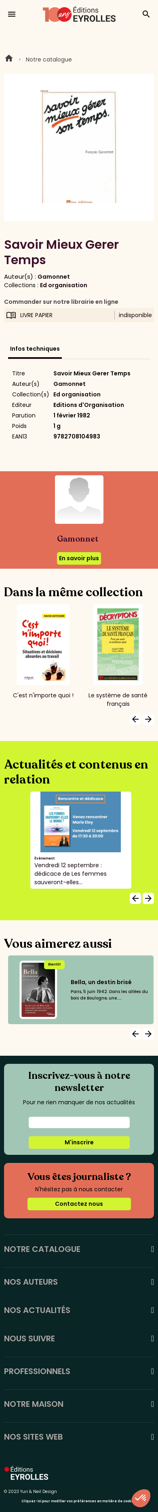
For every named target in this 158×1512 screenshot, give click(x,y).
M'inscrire (79, 1142)
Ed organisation (63, 285)
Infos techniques (35, 349)
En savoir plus (79, 558)
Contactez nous (79, 1204)
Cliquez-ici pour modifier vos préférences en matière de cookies (79, 1501)
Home (9, 59)
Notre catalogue (49, 59)
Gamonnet (54, 277)
